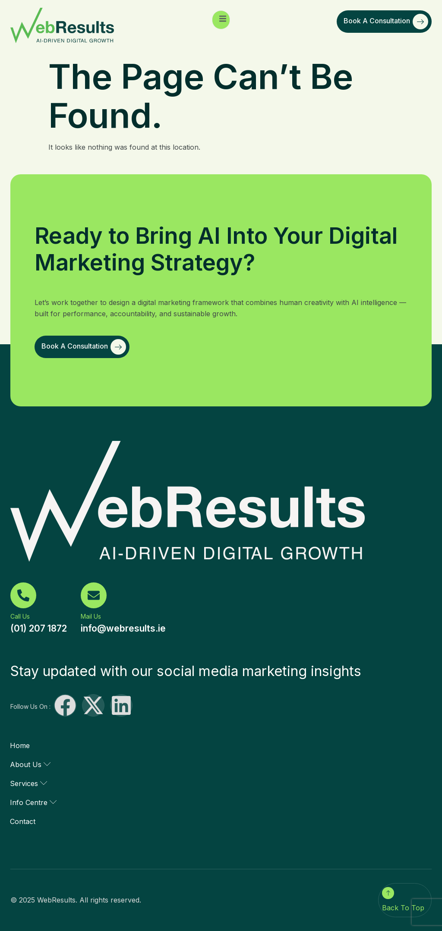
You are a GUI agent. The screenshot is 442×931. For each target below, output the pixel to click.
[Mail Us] (94, 595)
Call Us (20, 616)
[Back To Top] (388, 893)
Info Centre (33, 802)
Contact (22, 821)
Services (28, 783)
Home (20, 745)
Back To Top (403, 907)
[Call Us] (23, 595)
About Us (30, 764)
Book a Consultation (386, 21)
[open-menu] (221, 19)
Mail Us (91, 616)
